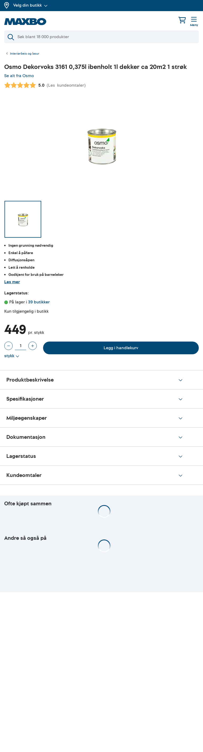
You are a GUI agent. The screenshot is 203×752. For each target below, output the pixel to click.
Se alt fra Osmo (19, 76)
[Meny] (194, 22)
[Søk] (101, 36)
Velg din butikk (30, 5)
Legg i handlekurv (121, 348)
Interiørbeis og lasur (24, 53)
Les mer (12, 282)
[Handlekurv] (182, 20)
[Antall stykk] (20, 346)
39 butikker (39, 302)
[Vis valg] (11, 356)
